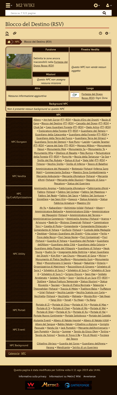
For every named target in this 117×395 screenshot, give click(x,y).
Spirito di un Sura (86, 277)
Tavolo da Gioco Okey (86, 331)
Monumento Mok (56, 149)
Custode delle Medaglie (97, 229)
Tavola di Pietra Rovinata (76, 285)
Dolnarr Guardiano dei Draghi (66, 233)
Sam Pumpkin (41, 331)
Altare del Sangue (45, 324)
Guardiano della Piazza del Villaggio (54, 248)
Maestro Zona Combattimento (89, 172)
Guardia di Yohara (57, 240)
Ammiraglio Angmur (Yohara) (82, 218)
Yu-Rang (91, 299)
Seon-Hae (90, 274)
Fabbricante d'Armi (97, 188)
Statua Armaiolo (89, 199)
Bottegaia (77, 168)
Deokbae (42, 233)
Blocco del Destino (51, 123)
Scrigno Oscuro (73, 274)
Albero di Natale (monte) (67, 320)
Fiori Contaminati (90, 237)
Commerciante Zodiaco (57, 172)
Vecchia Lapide (65, 292)
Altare (99, 207)
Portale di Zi (43, 304)
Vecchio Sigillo (55, 164)
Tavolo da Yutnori (45, 335)
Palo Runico (86, 153)
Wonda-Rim (90, 296)
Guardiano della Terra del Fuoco (54, 138)
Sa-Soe (105, 156)
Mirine (102, 255)
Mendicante (63, 347)
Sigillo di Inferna (75, 164)
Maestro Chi (83, 203)
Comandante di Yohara (46, 229)
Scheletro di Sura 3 (78, 270)
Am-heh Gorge (51, 119)
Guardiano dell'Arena (93, 343)
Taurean (55, 285)
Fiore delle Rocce (46, 237)
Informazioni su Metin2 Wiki (65, 376)
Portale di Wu (80, 308)
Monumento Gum (83, 259)
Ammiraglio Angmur (45, 188)
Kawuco (72, 199)
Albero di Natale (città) (96, 320)
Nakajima (89, 263)
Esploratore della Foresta (53, 130)
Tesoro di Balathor (97, 164)
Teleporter (98, 285)
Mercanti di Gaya (86, 255)
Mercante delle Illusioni (70, 179)
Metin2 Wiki (25, 5)
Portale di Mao (98, 304)
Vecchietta (39, 296)
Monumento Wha (43, 153)
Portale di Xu (80, 312)
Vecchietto (64, 296)
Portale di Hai (98, 312)
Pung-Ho (67, 156)
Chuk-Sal (38, 127)
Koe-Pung (74, 141)
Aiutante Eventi (42, 320)
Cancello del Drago (87, 123)
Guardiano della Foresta (82, 134)
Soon (71, 277)
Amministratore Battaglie (49, 211)
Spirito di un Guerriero (85, 347)
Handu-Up (52, 327)
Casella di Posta (53, 226)
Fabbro (41, 191)
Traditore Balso (89, 288)
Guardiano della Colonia (91, 244)
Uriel (42, 292)
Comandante (71, 226)
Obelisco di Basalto (66, 153)
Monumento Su (77, 149)
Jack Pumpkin (68, 327)
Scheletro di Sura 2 (54, 270)
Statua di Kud (72, 160)
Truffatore (105, 288)
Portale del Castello (100, 315)
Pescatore (59, 183)
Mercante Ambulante (48, 176)
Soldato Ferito (58, 277)
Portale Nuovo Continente (48, 315)
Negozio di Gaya (95, 179)
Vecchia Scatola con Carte (90, 292)
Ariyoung (41, 222)
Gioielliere (42, 199)
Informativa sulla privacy (32, 376)
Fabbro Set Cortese (68, 191)
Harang (50, 347)
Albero (37, 119)
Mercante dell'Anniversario (93, 327)
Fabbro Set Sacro (68, 195)
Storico (56, 331)
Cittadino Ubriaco (47, 343)
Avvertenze (89, 376)
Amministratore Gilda (77, 211)
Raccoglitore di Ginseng (81, 266)
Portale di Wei (98, 308)
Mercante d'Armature (73, 176)
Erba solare (91, 233)
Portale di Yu (63, 312)
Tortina (104, 331)
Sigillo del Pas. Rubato (49, 160)
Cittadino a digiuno (86, 324)
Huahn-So (50, 252)
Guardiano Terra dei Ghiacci (90, 138)
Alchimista (70, 207)
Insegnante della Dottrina (73, 252)
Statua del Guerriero (78, 183)
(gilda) (80, 207)
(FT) (62, 119)
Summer (66, 331)
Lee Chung (69, 255)
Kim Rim (55, 255)
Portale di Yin (79, 304)
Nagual (78, 263)
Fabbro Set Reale (47, 195)
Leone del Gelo (55, 145)
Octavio (101, 263)
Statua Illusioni (89, 281)
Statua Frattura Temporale (63, 281)
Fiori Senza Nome (68, 237)
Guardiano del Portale (82, 240)
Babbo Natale (65, 324)
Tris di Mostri (90, 335)
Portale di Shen (45, 312)
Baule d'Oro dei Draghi (86, 119)
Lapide (86, 141)
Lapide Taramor (101, 141)
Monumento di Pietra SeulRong (53, 259)
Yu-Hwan (79, 299)
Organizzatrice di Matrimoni (49, 266)
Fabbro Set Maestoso (93, 191)
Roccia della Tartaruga (86, 156)
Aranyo (105, 218)
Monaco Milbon (86, 145)
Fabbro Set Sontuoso (92, 195)
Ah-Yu (43, 207)
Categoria (13, 353)
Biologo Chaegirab (70, 222)
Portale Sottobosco (75, 315)
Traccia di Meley (69, 288)
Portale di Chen (61, 308)
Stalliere (41, 281)
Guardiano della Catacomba (50, 134)
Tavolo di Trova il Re (69, 335)
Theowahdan (40, 288)
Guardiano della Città (63, 244)
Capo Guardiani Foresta (59, 127)
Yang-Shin (56, 299)
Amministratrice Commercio (48, 218)
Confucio (67, 229)
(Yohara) (88, 168)
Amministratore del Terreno (85, 215)
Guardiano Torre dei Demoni (50, 141)
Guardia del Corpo (69, 343)
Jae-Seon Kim (58, 199)
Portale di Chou (61, 304)
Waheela (76, 296)
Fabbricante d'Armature (72, 188)
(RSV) (68, 119)
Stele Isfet (88, 160)
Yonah (67, 299)
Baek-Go (53, 222)
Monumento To (96, 149)
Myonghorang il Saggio (58, 263)
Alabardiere (55, 207)
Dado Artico (92, 127)
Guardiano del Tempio (93, 130)
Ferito (103, 233)
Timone (40, 164)
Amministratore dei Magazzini (52, 168)
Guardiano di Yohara (89, 248)
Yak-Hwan (104, 296)
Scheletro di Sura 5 (52, 274)
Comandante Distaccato (94, 226)
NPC (17, 41)
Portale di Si (43, 308)
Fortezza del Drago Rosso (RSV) (51, 63)
